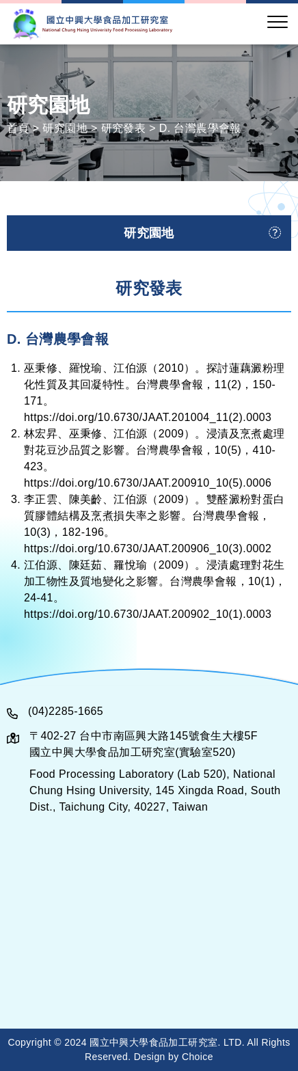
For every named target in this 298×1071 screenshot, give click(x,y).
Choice (197, 1056)
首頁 (18, 127)
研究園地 (64, 127)
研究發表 (123, 127)
